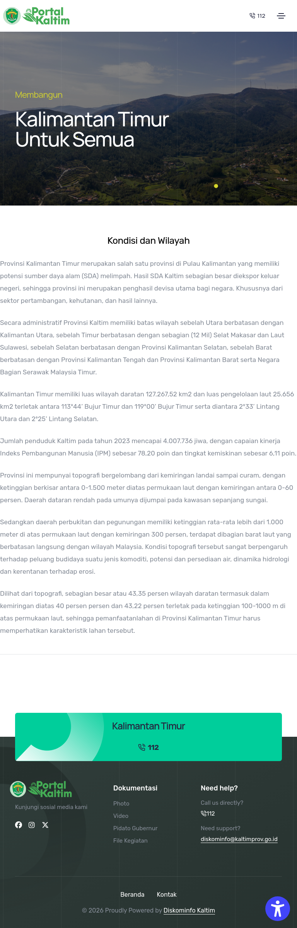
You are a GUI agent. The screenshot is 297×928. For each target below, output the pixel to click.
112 (257, 16)
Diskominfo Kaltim (189, 910)
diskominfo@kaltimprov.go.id (239, 839)
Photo (121, 803)
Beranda (132, 894)
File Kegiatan (130, 840)
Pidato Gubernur (135, 828)
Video (120, 815)
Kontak (167, 894)
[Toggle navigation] (281, 16)
